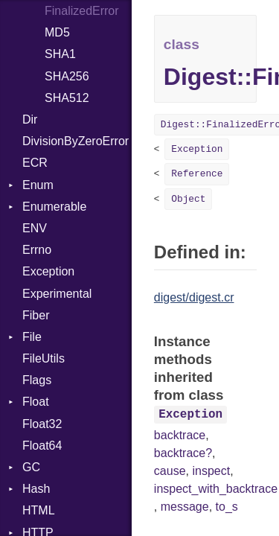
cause (170, 471)
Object (188, 199)
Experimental (57, 293)
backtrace (179, 435)
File (32, 337)
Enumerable (54, 206)
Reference (196, 173)
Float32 (42, 424)
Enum (38, 185)
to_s (227, 506)
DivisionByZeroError (75, 141)
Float (35, 401)
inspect (211, 471)
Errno (36, 249)
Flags (36, 380)
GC (31, 467)
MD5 (57, 32)
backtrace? (183, 453)
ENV (34, 228)
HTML (38, 510)
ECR (35, 162)
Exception (48, 271)
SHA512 (67, 98)
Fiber (35, 315)
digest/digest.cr (194, 297)
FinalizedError (82, 10)
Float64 (42, 445)
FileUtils (43, 358)
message (185, 506)
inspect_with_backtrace (216, 488)
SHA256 (67, 76)
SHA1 (60, 54)
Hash (36, 488)
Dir (29, 119)
